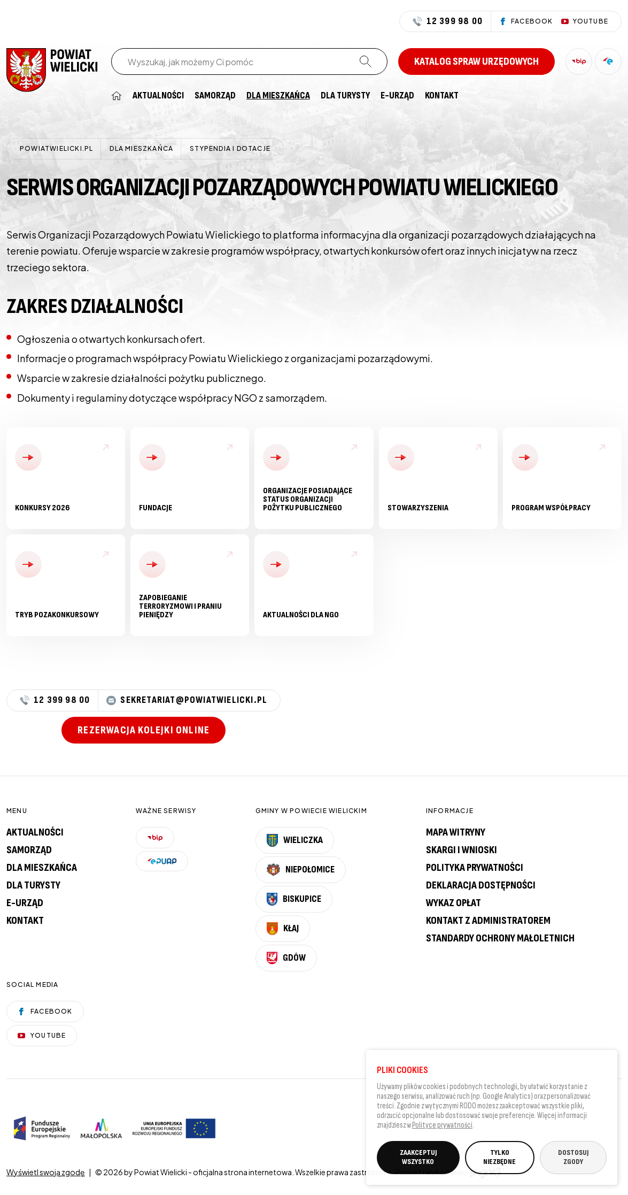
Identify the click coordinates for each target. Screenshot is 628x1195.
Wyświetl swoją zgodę (45, 1172)
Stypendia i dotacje (230, 148)
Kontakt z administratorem (488, 920)
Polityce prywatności (442, 1128)
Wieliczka (295, 840)
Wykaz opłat (453, 903)
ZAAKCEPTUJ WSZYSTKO (418, 1160)
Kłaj (283, 928)
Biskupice (294, 899)
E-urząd (24, 903)
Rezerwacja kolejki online (143, 730)
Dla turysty (345, 96)
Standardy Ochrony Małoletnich (500, 938)
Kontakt (442, 96)
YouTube (42, 1035)
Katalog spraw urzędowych (476, 61)
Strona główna (116, 96)
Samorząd (215, 96)
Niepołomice (301, 869)
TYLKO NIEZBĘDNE (499, 1160)
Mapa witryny (455, 832)
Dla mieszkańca (278, 96)
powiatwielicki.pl (56, 148)
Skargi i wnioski (461, 850)
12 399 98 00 (448, 21)
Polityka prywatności (474, 867)
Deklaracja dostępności (481, 885)
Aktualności (158, 96)
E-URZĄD (397, 96)
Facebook (45, 1011)
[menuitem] (116, 96)
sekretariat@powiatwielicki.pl (186, 700)
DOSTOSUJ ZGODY (573, 1160)
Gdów (286, 958)
